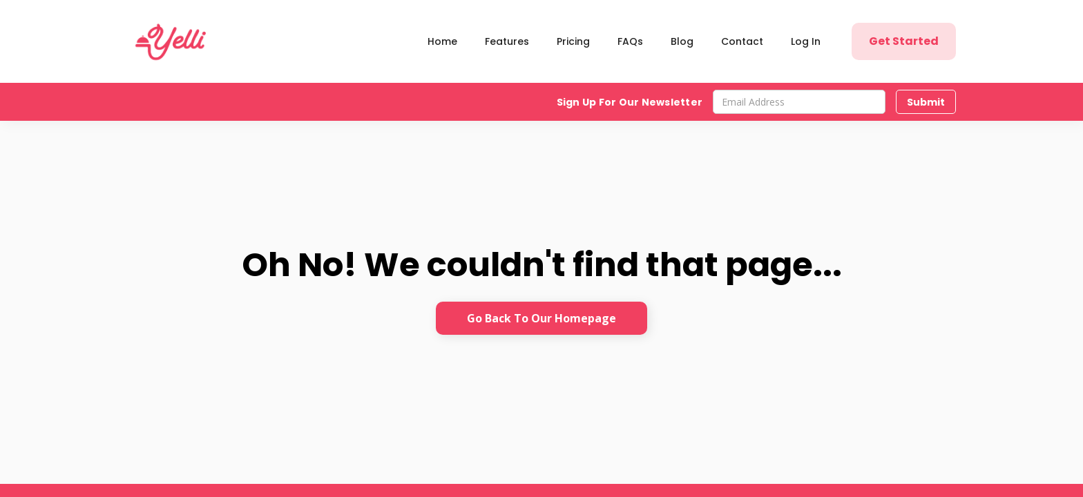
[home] (173, 41)
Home (442, 41)
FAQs (630, 41)
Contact (742, 41)
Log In (806, 41)
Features (507, 41)
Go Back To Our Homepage (541, 318)
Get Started (904, 41)
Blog (682, 41)
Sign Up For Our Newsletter (630, 102)
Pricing (573, 41)
